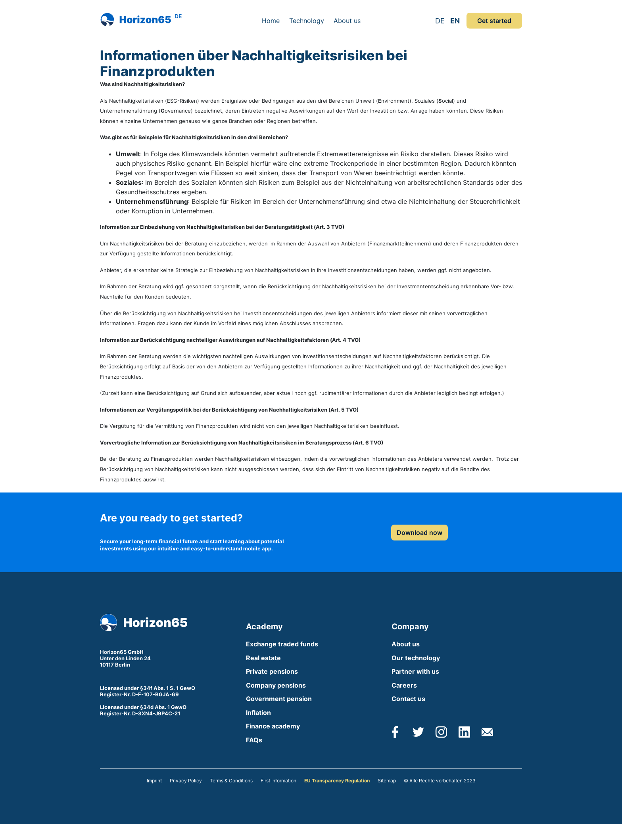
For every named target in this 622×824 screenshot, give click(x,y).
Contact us (408, 699)
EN (455, 21)
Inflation (258, 713)
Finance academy (273, 726)
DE (440, 21)
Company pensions (276, 685)
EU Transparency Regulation (337, 781)
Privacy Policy (186, 781)
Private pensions (272, 671)
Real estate (263, 658)
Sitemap (387, 781)
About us (347, 21)
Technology (306, 21)
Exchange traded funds (282, 644)
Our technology (416, 658)
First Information (278, 781)
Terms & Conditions (231, 781)
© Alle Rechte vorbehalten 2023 (440, 781)
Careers (404, 685)
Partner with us (415, 671)
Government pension (279, 699)
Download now (419, 533)
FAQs (254, 740)
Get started (494, 21)
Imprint (154, 781)
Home (271, 21)
